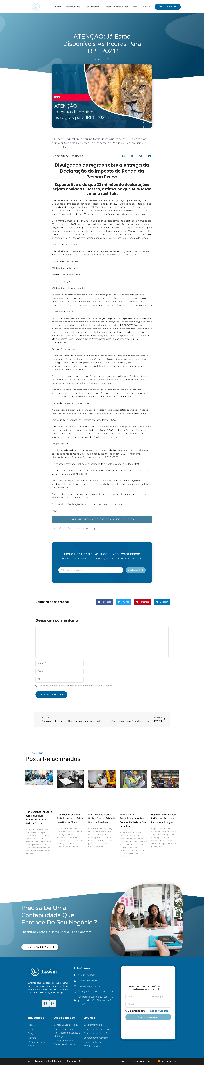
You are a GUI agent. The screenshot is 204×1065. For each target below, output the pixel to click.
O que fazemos (92, 6)
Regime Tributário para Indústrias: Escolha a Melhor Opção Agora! (164, 818)
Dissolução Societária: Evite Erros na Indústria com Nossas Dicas (70, 818)
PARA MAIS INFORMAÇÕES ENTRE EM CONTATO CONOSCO (102, 519)
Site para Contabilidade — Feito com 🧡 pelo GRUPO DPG (149, 1061)
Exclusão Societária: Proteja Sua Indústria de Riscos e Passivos (101, 818)
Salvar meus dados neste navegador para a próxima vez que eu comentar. (77, 685)
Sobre (58, 6)
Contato (146, 6)
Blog (135, 6)
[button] (123, 156)
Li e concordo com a (148, 1010)
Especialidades (73, 6)
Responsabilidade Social (116, 6)
